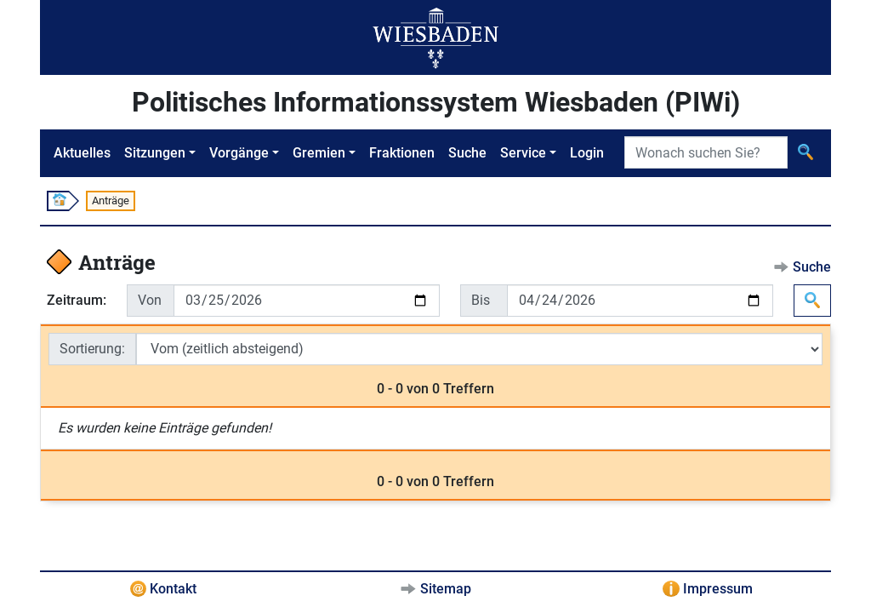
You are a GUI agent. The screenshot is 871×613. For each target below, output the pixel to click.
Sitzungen (154, 153)
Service (523, 153)
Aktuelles (82, 153)
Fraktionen (402, 153)
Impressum (718, 589)
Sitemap (445, 589)
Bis (480, 300)
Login (587, 153)
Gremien (319, 153)
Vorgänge (239, 153)
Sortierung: (92, 349)
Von (150, 300)
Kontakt (173, 589)
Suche (467, 153)
